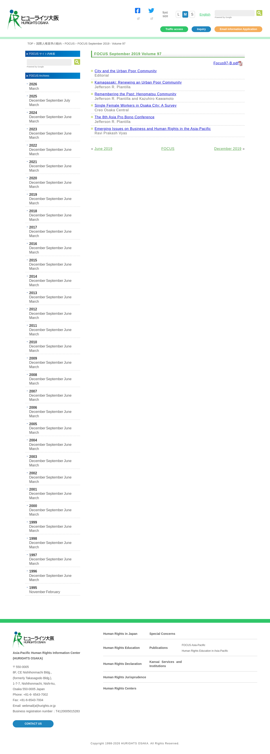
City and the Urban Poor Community (126, 71)
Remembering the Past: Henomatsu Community (135, 94)
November (37, 592)
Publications (158, 648)
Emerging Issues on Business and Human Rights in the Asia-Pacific (153, 129)
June (68, 117)
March (34, 88)
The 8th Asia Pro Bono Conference (125, 117)
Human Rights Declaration (122, 664)
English (205, 14)
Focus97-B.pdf (226, 63)
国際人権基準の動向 (49, 43)
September (54, 100)
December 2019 (227, 149)
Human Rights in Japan (120, 633)
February (53, 592)
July (67, 100)
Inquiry (201, 29)
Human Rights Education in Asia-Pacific (205, 650)
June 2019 (103, 149)
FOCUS (70, 43)
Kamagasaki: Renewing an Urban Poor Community (138, 82)
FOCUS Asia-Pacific (193, 645)
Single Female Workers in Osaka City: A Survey (136, 105)
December (37, 100)
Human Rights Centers (119, 688)
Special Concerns (162, 633)
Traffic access (174, 29)
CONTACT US (33, 723)
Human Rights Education (121, 648)
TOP (30, 43)
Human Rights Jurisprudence (124, 677)
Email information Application (238, 29)
